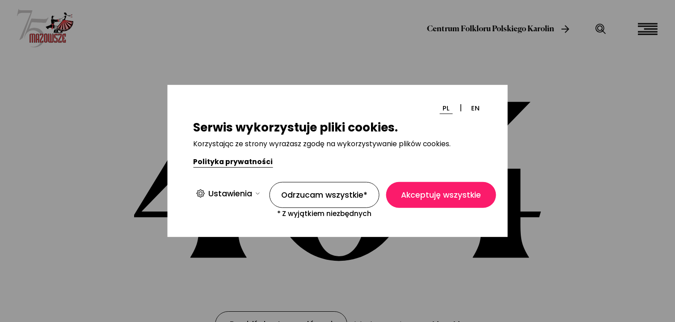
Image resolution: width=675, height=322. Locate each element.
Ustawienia (228, 193)
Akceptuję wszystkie (441, 195)
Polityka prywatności (233, 161)
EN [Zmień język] (475, 108)
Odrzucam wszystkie (324, 195)
